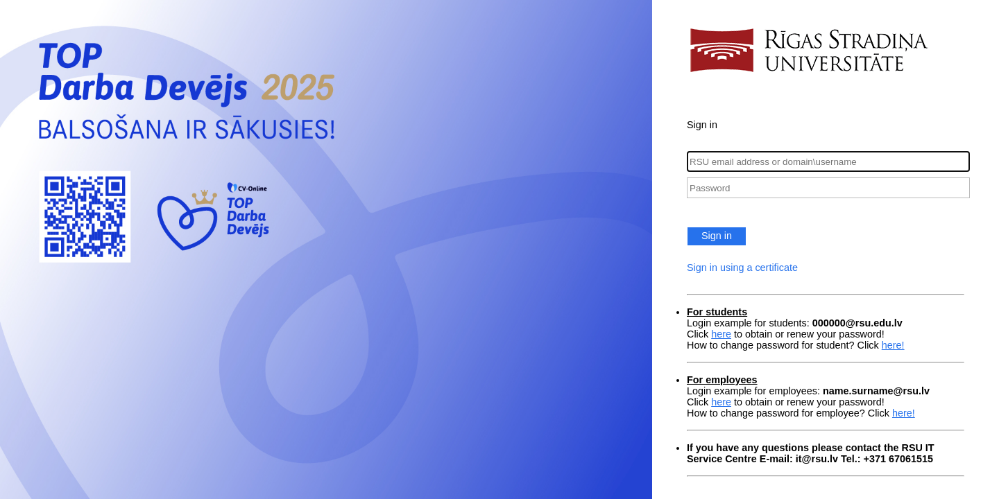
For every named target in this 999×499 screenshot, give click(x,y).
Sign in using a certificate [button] (742, 267)
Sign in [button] (716, 235)
